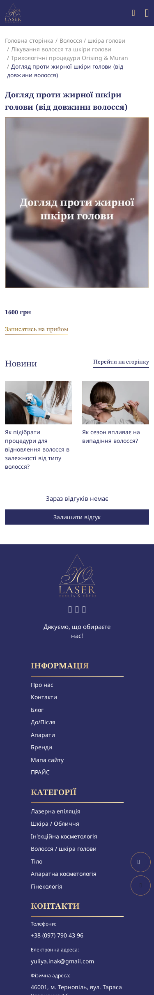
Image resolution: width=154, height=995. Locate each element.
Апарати (43, 735)
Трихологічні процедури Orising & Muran (69, 58)
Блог (37, 710)
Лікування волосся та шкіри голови (61, 49)
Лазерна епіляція (55, 811)
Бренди (41, 747)
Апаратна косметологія (64, 874)
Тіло (36, 861)
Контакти (44, 697)
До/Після (43, 722)
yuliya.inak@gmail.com (62, 961)
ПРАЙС (40, 772)
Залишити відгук (77, 517)
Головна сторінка (29, 40)
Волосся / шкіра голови (92, 40)
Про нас (42, 685)
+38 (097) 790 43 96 (57, 935)
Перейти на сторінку (121, 362)
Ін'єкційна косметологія (64, 836)
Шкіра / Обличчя (55, 823)
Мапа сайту (47, 760)
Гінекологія (46, 886)
